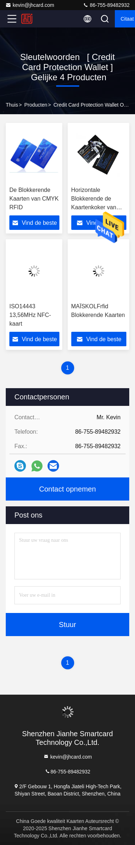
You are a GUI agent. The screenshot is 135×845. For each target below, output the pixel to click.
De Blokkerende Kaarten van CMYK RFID (34, 198)
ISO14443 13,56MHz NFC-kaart (30, 315)
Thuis (12, 105)
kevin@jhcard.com (29, 5)
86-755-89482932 (106, 5)
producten (35, 105)
